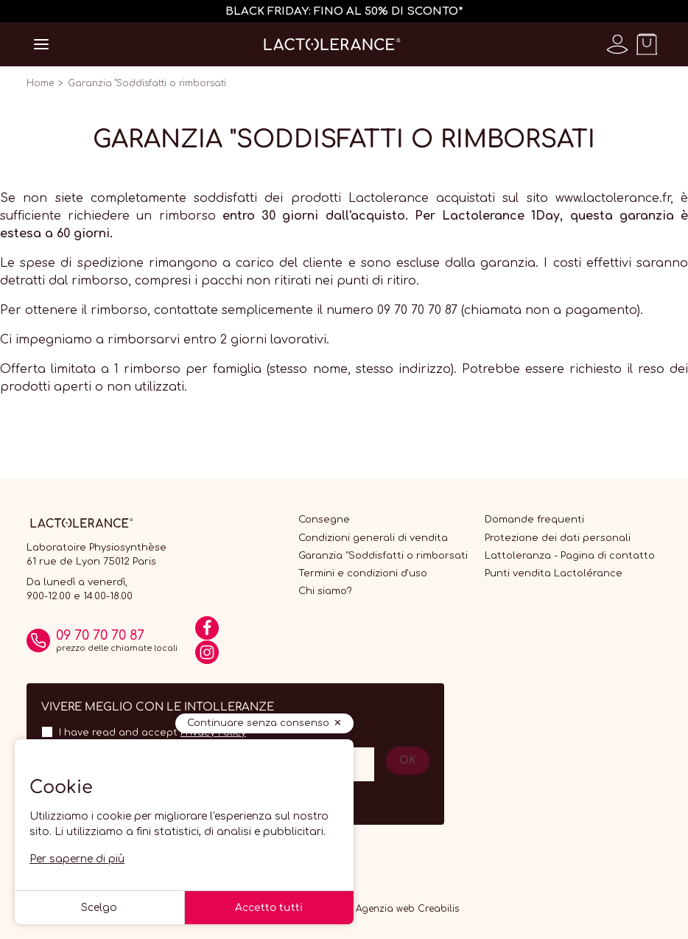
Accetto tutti (269, 907)
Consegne (324, 519)
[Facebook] (207, 633)
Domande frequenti (534, 519)
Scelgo (99, 907)
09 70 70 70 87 (100, 635)
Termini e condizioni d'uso (362, 573)
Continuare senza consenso (258, 723)
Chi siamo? (325, 591)
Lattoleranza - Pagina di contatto (570, 556)
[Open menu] (41, 44)
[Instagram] (207, 657)
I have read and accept (152, 732)
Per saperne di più (76, 859)
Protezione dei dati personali (558, 538)
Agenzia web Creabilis (407, 909)
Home (40, 83)
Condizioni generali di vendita (373, 538)
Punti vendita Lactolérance (553, 573)
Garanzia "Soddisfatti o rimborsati (383, 556)
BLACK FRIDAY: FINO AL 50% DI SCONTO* (344, 11)
